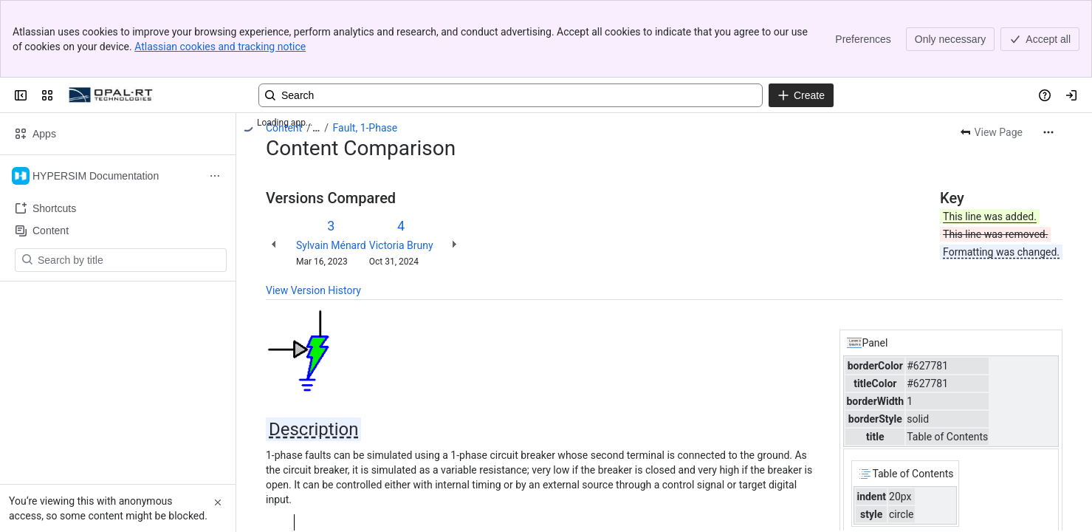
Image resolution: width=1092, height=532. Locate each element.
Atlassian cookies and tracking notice (220, 46)
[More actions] (1048, 132)
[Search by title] (129, 260)
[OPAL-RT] (111, 95)
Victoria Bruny (401, 245)
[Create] (801, 95)
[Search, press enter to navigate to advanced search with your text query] (510, 95)
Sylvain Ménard (331, 245)
